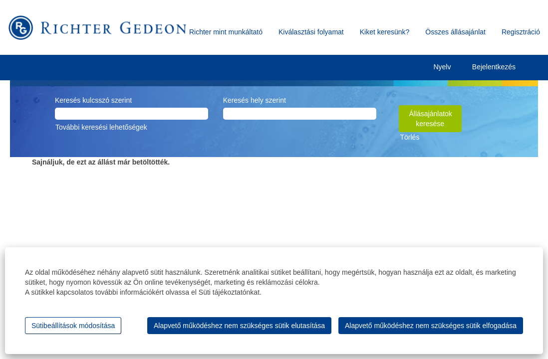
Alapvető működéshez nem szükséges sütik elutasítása (239, 326)
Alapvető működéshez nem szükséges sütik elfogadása (431, 326)
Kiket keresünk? (385, 32)
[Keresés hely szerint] (299, 114)
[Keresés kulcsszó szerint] (131, 114)
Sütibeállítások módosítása (73, 326)
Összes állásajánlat (455, 32)
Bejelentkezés (494, 67)
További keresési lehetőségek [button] (101, 127)
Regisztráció (521, 32)
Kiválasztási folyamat (311, 32)
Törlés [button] (410, 137)
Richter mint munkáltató (226, 32)
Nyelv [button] (449, 67)
